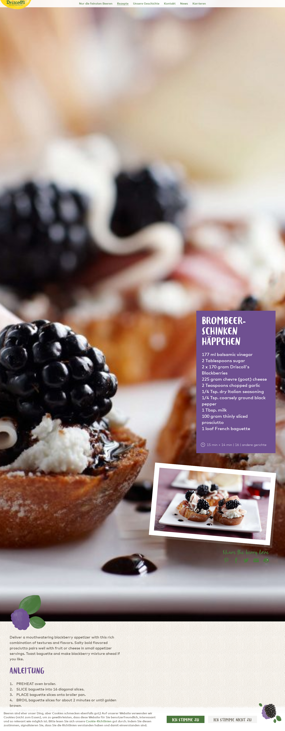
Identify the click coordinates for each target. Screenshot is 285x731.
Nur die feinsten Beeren (96, 3)
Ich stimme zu (185, 720)
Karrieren (199, 3)
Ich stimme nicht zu (233, 720)
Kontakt (170, 3)
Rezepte (123, 3)
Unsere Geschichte (146, 3)
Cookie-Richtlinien (99, 721)
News (184, 3)
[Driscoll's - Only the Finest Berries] (15, 3)
